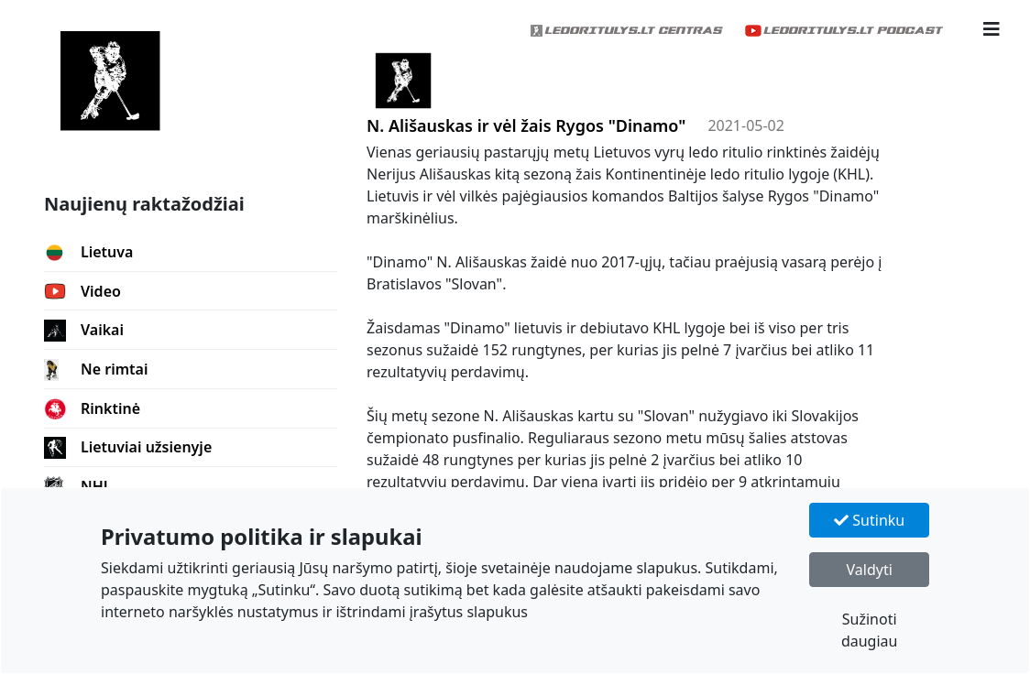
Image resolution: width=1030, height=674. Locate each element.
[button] (991, 29)
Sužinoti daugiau (869, 630)
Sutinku (869, 520)
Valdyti (870, 570)
